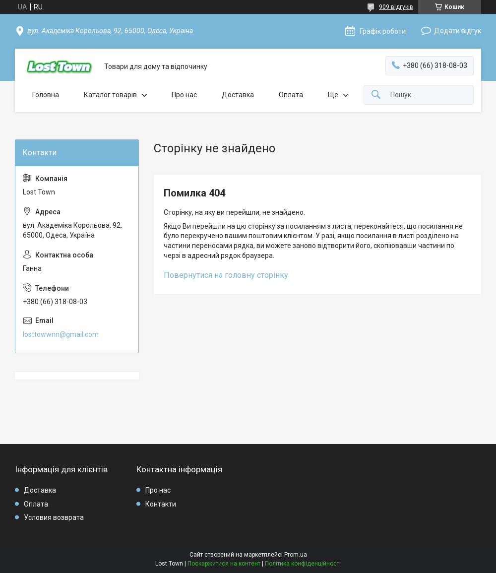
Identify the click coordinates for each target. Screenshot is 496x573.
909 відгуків (396, 6)
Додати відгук (457, 31)
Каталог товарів (110, 95)
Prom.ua (295, 554)
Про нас (184, 95)
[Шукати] (376, 95)
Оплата (291, 95)
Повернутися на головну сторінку (226, 275)
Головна (45, 95)
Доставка (238, 95)
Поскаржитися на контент (223, 563)
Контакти (160, 504)
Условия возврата (54, 517)
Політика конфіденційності (303, 563)
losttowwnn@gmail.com (61, 334)
